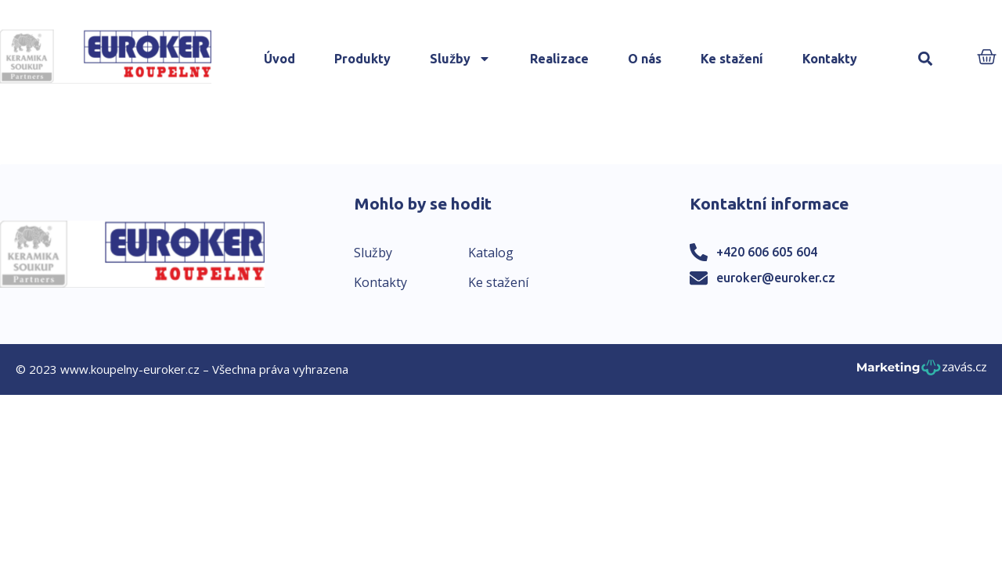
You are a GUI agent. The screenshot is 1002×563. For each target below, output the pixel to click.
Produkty (362, 59)
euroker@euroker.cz (775, 278)
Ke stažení (732, 59)
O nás (644, 59)
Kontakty (829, 59)
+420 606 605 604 (766, 252)
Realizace (559, 59)
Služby (460, 59)
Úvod (279, 59)
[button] (925, 59)
